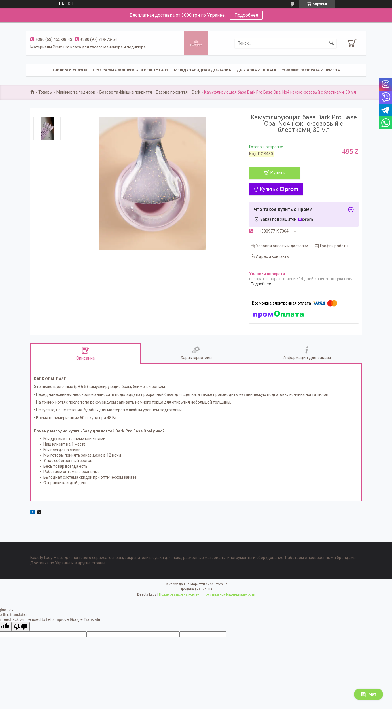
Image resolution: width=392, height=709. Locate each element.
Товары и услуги (69, 70)
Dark (196, 92)
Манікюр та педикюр (75, 92)
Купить (277, 173)
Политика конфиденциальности (229, 594)
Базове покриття (172, 92)
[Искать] (331, 43)
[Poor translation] (21, 626)
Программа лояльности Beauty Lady (130, 70)
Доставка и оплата (256, 70)
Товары (45, 92)
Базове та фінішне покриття (125, 92)
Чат (368, 694)
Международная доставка (202, 70)
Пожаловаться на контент (180, 594)
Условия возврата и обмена (311, 70)
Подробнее (246, 15)
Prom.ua (221, 584)
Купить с (279, 189)
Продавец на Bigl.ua (196, 589)
